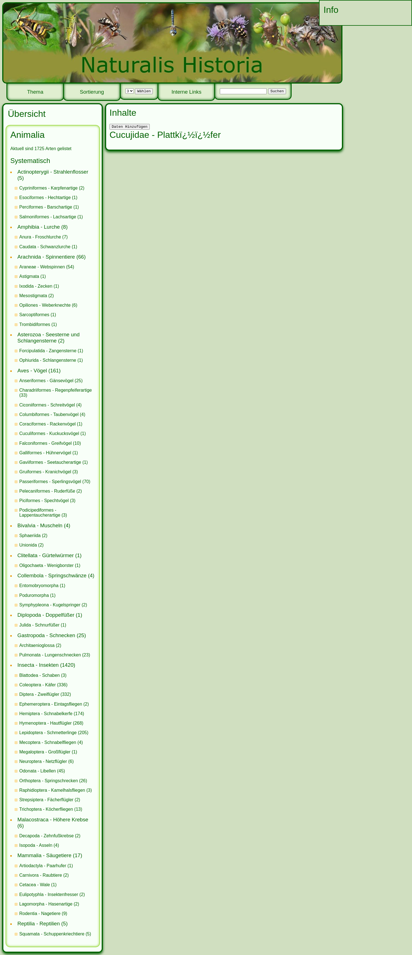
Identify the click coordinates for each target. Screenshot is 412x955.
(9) (43, 913)
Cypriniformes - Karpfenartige (48, 188)
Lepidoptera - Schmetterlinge (48, 732)
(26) (53, 780)
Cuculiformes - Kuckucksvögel (49, 433)
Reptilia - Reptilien (38, 923)
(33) (55, 393)
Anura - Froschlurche (40, 237)
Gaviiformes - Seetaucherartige (50, 462)
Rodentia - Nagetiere (40, 913)
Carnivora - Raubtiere (40, 875)
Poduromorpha (34, 595)
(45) (42, 771)
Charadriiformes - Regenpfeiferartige (55, 390)
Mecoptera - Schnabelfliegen (47, 742)
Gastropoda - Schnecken (46, 635)
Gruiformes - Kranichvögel (45, 471)
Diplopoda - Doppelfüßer (45, 615)
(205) (53, 732)
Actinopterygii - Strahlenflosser (52, 172)
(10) (50, 443)
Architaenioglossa (36, 645)
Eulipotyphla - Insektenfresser (48, 894)
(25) (51, 380)
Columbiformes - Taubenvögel (48, 414)
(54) (46, 266)
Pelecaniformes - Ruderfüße (47, 491)
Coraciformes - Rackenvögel (47, 424)
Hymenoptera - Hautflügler (45, 723)
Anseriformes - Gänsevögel (46, 380)
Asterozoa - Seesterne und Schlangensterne (48, 338)
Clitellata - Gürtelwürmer (45, 555)
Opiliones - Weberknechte (45, 305)
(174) (51, 713)
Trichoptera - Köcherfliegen (46, 809)
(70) (54, 481)
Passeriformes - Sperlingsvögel (50, 481)
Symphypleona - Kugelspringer (49, 604)
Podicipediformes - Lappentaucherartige (40, 512)
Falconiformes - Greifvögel (45, 443)
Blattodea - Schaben (39, 675)
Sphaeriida (30, 535)
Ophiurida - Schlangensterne (47, 360)
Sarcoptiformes (34, 314)
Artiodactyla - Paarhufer (42, 865)
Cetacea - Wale (34, 884)
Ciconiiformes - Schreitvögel (47, 405)
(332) (45, 694)
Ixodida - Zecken (35, 286)
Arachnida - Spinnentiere (46, 257)
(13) (50, 809)
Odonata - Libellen (37, 771)
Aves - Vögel (32, 371)
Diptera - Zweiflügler (39, 694)
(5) (55, 934)
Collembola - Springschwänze (51, 575)
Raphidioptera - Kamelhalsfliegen (52, 790)
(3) (48, 471)
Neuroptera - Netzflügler (43, 761)
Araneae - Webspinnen (42, 266)
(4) (50, 405)
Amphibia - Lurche (38, 227)
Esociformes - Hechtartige (45, 197)
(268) (51, 723)
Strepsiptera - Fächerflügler (46, 799)
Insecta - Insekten (38, 665)
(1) (48, 197)
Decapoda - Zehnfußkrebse (46, 835)
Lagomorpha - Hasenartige (45, 904)
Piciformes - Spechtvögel (44, 500)
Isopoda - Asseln (35, 845)
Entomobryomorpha (39, 585)
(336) (43, 684)
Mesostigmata (33, 295)
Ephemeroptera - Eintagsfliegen (50, 704)
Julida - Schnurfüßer (39, 625)
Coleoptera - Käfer (37, 684)
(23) (54, 655)
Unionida (28, 545)
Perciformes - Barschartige (45, 207)
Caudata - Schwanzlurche (44, 246)
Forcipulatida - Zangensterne (48, 350)
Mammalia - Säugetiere (44, 855)
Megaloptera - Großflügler (44, 752)
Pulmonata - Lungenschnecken (50, 655)
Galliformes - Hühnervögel (45, 452)
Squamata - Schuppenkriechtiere (51, 934)
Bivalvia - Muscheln (39, 525)
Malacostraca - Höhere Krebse (52, 819)
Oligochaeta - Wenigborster (46, 565)
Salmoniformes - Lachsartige (47, 216)
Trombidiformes (34, 324)
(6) (48, 305)
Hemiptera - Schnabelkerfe (45, 713)
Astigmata (29, 276)
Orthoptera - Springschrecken (48, 780)
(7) (43, 237)
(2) (51, 188)
